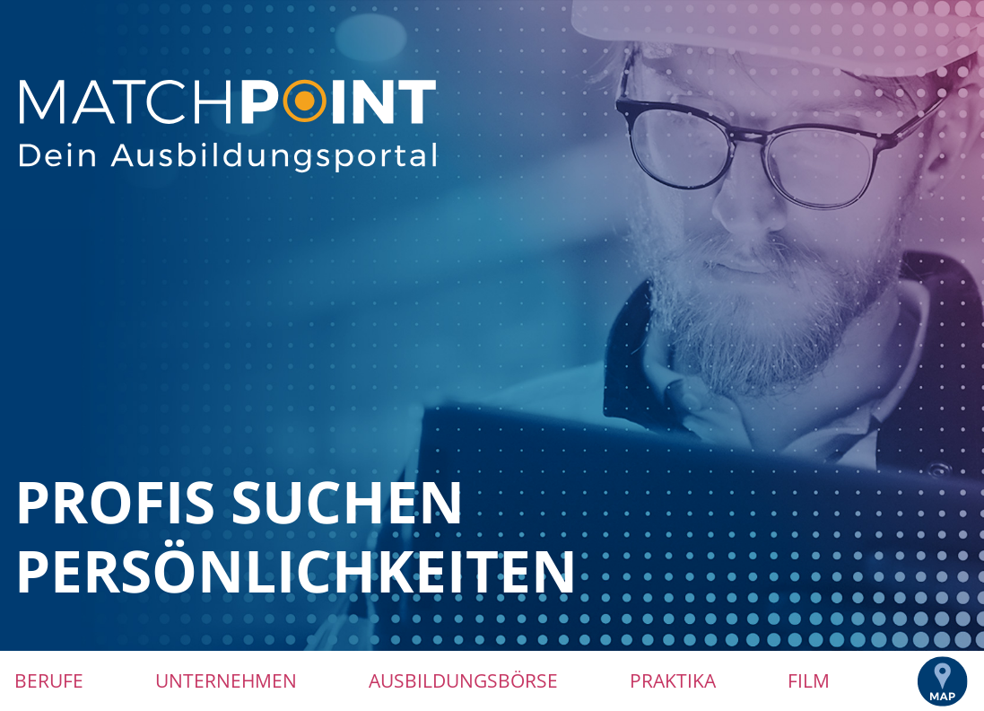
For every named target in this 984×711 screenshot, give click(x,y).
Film (809, 680)
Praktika (673, 680)
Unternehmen (226, 680)
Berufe (48, 680)
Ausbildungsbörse (463, 680)
